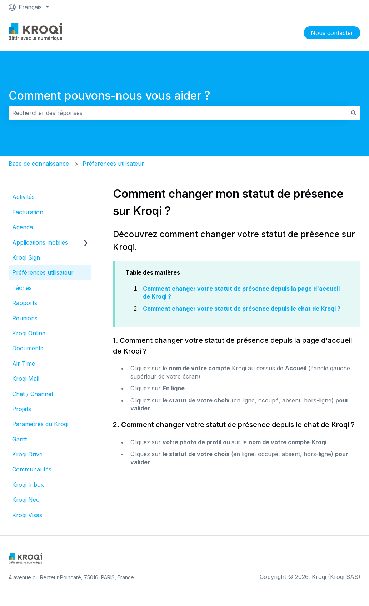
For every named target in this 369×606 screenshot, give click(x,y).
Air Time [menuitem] (23, 363)
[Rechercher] (353, 113)
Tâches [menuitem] (22, 287)
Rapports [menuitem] (24, 302)
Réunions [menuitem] (25, 318)
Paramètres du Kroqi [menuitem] (40, 423)
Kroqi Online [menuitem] (28, 333)
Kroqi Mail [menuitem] (25, 378)
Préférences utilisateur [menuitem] (43, 272)
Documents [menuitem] (27, 348)
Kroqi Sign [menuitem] (26, 257)
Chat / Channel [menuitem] (32, 393)
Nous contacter (332, 32)
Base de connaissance (39, 163)
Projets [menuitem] (21, 408)
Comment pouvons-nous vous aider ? (109, 95)
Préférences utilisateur (113, 163)
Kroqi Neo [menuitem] (26, 499)
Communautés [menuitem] (31, 469)
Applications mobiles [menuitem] (40, 242)
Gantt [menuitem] (19, 439)
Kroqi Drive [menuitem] (27, 454)
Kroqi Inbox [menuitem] (28, 484)
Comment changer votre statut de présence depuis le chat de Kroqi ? (241, 308)
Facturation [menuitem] (27, 212)
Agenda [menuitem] (22, 227)
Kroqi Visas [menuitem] (27, 515)
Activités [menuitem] (23, 196)
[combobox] (178, 113)
